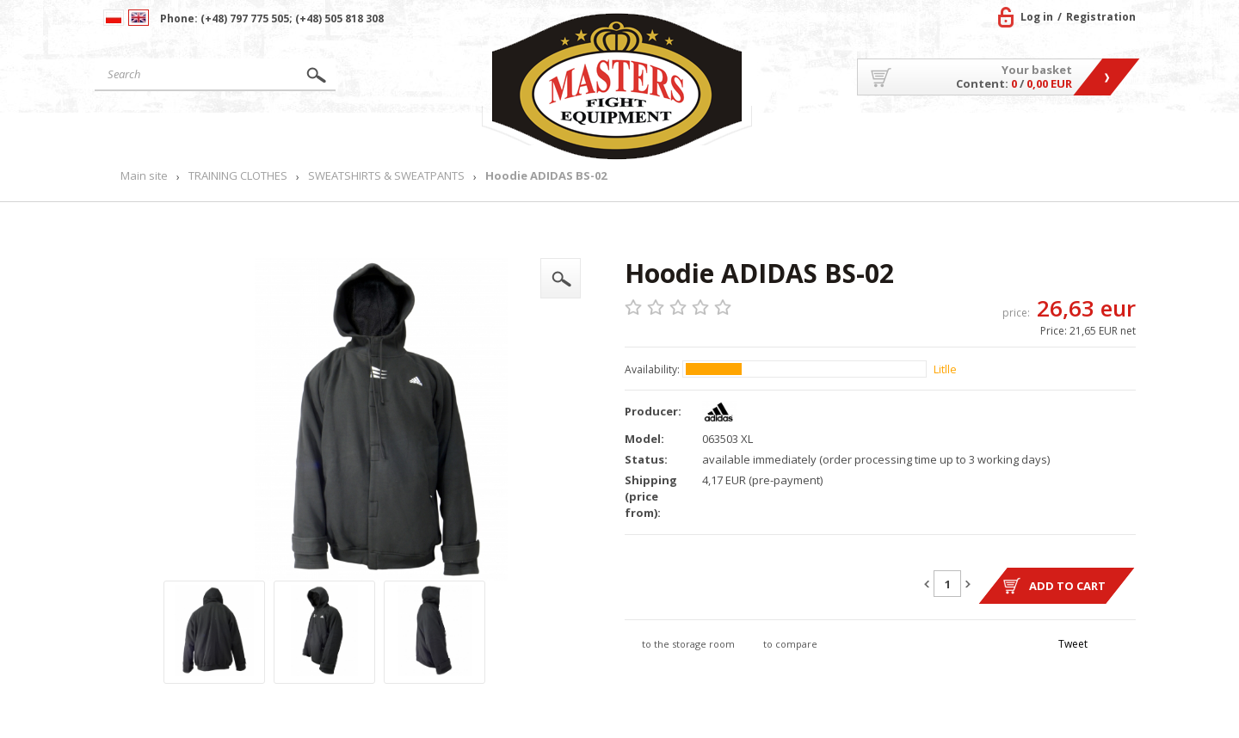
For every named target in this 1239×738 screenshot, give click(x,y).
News (440, 134)
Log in (1036, 16)
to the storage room (688, 643)
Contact (1096, 134)
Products (321, 134)
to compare (790, 643)
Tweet (1073, 644)
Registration (1101, 16)
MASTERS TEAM (998, 134)
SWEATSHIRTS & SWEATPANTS (386, 175)
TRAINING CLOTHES (237, 175)
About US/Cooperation (847, 134)
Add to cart (1067, 585)
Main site (175, 134)
